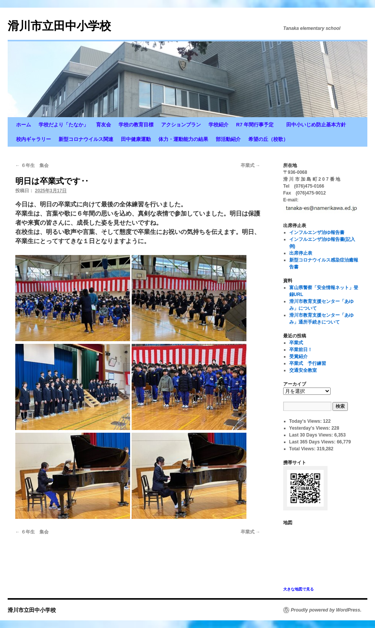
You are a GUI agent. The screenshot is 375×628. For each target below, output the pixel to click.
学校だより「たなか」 (63, 125)
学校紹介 (218, 125)
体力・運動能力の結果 (183, 139)
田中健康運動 (136, 139)
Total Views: (303, 448)
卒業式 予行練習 (307, 363)
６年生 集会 (32, 165)
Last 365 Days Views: (313, 442)
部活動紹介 (228, 139)
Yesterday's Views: (310, 428)
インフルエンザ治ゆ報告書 (316, 232)
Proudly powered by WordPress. (326, 610)
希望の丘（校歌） (268, 139)
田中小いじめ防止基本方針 (316, 125)
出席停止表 (300, 253)
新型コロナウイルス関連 (86, 139)
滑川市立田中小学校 (59, 26)
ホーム (23, 125)
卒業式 (250, 165)
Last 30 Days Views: (311, 435)
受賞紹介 (298, 356)
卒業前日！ (300, 349)
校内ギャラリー (33, 139)
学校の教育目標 (136, 125)
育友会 (103, 125)
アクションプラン (181, 125)
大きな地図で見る (298, 589)
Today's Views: (306, 421)
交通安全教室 (303, 370)
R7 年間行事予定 (257, 125)
